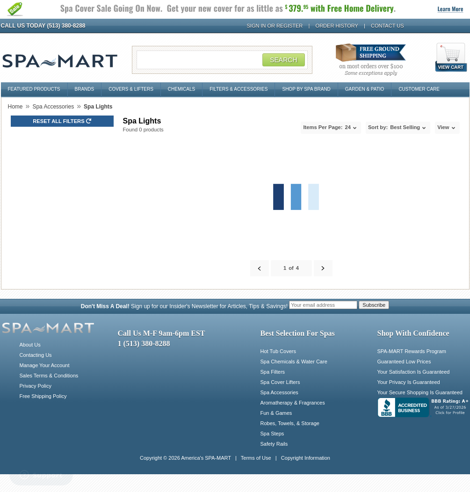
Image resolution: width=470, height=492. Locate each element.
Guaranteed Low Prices (404, 361)
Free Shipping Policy (43, 396)
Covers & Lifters (130, 89)
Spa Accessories (53, 106)
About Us (30, 344)
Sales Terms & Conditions (49, 375)
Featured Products (34, 89)
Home (15, 106)
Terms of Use (256, 458)
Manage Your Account (45, 365)
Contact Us (387, 26)
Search (283, 60)
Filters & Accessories (239, 89)
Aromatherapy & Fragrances (292, 402)
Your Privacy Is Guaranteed (408, 382)
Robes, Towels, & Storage (289, 423)
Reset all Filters (62, 121)
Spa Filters (272, 372)
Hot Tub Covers (278, 351)
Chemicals (181, 89)
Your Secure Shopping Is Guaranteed (420, 392)
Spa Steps (272, 433)
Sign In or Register (275, 26)
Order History (337, 26)
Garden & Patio (364, 89)
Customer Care (419, 89)
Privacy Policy (35, 386)
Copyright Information (305, 458)
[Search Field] (222, 60)
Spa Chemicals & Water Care (293, 361)
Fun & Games (276, 413)
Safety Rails (274, 444)
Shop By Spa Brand (306, 89)
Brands (84, 89)
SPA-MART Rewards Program (411, 351)
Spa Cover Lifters (280, 382)
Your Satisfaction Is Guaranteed (413, 372)
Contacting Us (36, 355)
